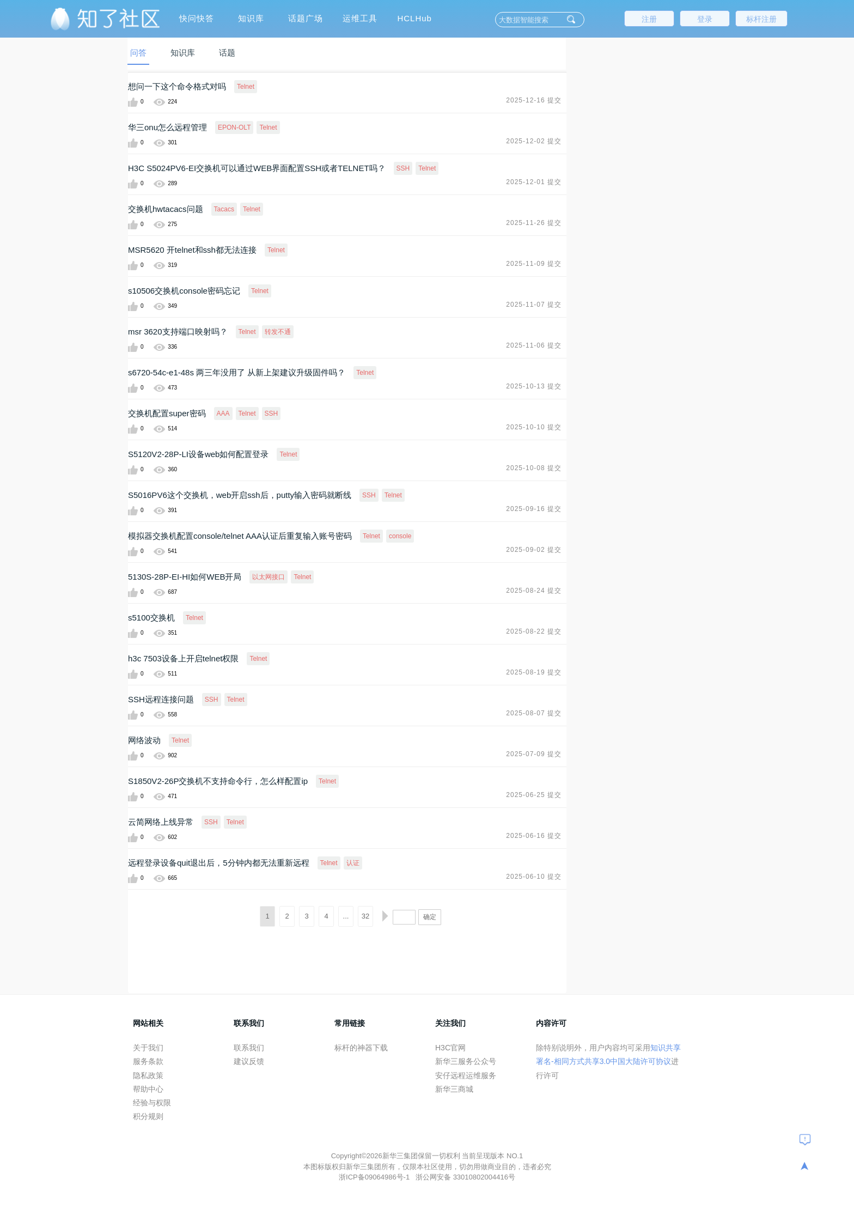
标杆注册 (761, 19)
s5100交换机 (151, 617)
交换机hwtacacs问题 (165, 209)
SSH (403, 168)
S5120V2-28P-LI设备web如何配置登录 (198, 454)
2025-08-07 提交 (534, 713)
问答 (138, 52)
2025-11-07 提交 (534, 304)
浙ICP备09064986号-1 (375, 1177)
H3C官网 (450, 1047)
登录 (704, 19)
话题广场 (305, 18)
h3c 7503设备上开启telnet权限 (183, 658)
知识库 (251, 18)
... (346, 916)
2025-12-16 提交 (534, 100)
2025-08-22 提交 (534, 631)
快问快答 (196, 18)
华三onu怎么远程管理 (167, 127)
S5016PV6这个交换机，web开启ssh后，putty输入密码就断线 (239, 495)
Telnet (245, 86)
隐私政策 (148, 1075)
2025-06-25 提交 (534, 795)
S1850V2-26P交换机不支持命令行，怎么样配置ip (218, 781)
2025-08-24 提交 (534, 590)
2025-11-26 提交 (534, 223)
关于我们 (148, 1047)
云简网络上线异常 (160, 821)
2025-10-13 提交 (534, 386)
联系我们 (249, 1047)
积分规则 (148, 1116)
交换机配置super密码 (167, 413)
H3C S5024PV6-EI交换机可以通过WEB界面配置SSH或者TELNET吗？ (257, 168)
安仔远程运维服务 (465, 1075)
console (400, 536)
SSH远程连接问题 (161, 699)
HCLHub (414, 18)
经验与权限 (152, 1102)
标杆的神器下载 (361, 1047)
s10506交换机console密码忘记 (184, 290)
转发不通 (278, 332)
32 (365, 916)
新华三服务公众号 (465, 1061)
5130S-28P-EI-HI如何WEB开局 (184, 576)
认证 (352, 863)
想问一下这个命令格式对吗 (177, 86)
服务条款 (148, 1061)
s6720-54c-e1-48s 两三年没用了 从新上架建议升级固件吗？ (236, 372)
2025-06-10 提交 (534, 876)
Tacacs (224, 209)
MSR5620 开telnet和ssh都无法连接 (192, 249)
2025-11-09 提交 (534, 263)
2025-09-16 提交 (534, 509)
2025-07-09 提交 (534, 754)
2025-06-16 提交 (534, 836)
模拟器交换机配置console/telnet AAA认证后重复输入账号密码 (240, 535)
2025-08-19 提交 (534, 672)
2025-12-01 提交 (534, 182)
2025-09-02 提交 (534, 550)
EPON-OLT (234, 127)
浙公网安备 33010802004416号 (465, 1177)
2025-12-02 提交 (534, 141)
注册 (649, 19)
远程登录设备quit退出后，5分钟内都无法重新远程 (218, 862)
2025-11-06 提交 (534, 345)
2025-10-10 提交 (534, 427)
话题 (227, 52)
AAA (223, 413)
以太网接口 (268, 577)
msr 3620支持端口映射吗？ (178, 331)
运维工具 (360, 18)
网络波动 (144, 740)
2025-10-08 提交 (534, 468)
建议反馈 (249, 1061)
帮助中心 (148, 1089)
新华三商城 (454, 1089)
